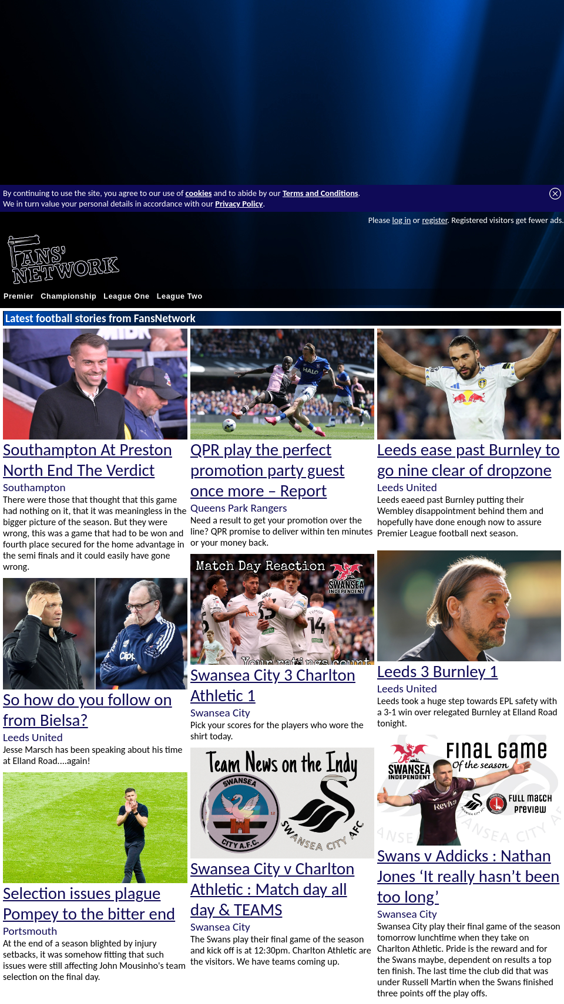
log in (401, 220)
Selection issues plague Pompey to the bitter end (89, 903)
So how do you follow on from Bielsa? (87, 710)
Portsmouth (30, 931)
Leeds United (33, 737)
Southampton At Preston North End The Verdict (87, 460)
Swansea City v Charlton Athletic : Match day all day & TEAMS (272, 889)
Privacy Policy (239, 203)
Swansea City (220, 712)
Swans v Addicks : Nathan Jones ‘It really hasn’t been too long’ (468, 876)
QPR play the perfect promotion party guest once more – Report (267, 470)
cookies (199, 193)
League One (126, 296)
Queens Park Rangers (238, 508)
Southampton (34, 487)
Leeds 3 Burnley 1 (437, 671)
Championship (68, 296)
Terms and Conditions (320, 193)
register (434, 220)
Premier (18, 296)
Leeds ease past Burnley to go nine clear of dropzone (468, 460)
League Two (180, 296)
